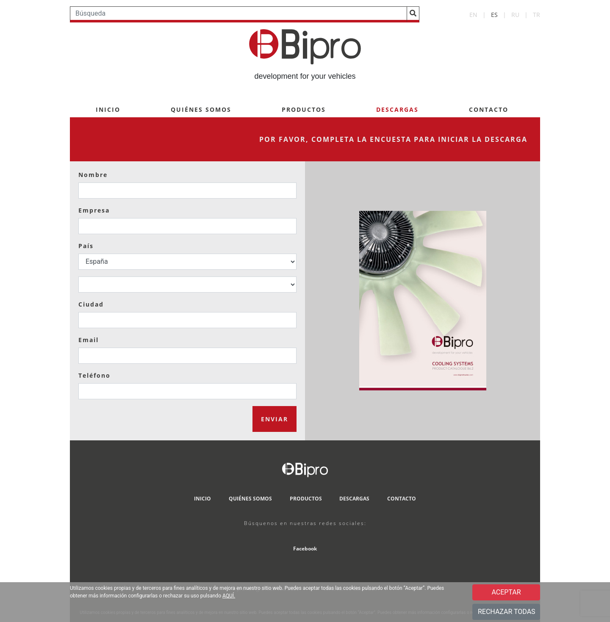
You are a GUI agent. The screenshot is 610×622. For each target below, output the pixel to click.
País (86, 246)
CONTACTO (488, 109)
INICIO (108, 109)
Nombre (93, 175)
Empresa (94, 210)
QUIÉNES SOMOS (201, 109)
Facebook (305, 548)
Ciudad (91, 304)
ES (494, 15)
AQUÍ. (228, 596)
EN (473, 15)
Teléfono (94, 375)
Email (88, 340)
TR (536, 15)
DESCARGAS (354, 498)
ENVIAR (274, 419)
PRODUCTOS (304, 109)
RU (515, 15)
